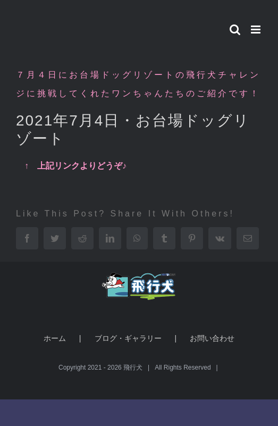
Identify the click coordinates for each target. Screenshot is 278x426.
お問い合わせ (212, 338)
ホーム (55, 338)
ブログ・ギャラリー (128, 338)
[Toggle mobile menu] (256, 29)
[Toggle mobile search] (235, 29)
